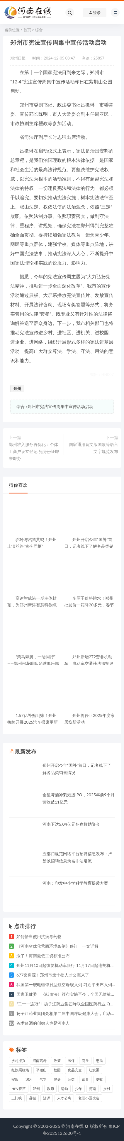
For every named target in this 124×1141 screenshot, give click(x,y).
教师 (50, 1088)
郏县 (85, 1079)
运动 (64, 1088)
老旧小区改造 (88, 1098)
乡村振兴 (18, 1060)
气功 (43, 1079)
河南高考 (40, 1060)
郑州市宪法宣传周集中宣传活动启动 (60, 406)
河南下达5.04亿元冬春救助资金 (71, 824)
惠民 (99, 1060)
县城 (32, 1098)
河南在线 (75, 1126)
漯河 (29, 1079)
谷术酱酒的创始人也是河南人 (43, 1023)
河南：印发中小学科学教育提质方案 (75, 883)
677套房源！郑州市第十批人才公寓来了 (52, 974)
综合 (39, 29)
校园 (57, 1070)
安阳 (14, 1079)
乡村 (106, 1088)
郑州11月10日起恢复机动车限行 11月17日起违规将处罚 (67, 965)
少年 (78, 1088)
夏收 (99, 1079)
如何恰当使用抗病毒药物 (39, 936)
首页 (27, 29)
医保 (71, 1060)
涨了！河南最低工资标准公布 (43, 955)
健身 (57, 1079)
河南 (92, 1088)
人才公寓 (64, 1098)
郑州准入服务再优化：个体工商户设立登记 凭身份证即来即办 (34, 451)
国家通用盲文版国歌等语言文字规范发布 (93, 448)
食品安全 (75, 1070)
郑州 (17, 388)
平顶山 (41, 1070)
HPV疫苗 (18, 1088)
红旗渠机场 (20, 1070)
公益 (71, 1079)
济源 (46, 1098)
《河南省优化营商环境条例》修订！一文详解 (57, 946)
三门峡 (16, 1098)
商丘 (85, 1060)
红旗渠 (94, 1070)
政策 (57, 1060)
